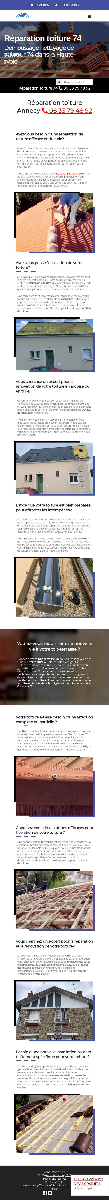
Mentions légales (54, 1182)
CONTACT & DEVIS (70, 5)
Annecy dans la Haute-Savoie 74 (69, 173)
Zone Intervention (54, 1172)
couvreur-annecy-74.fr (59, 1175)
